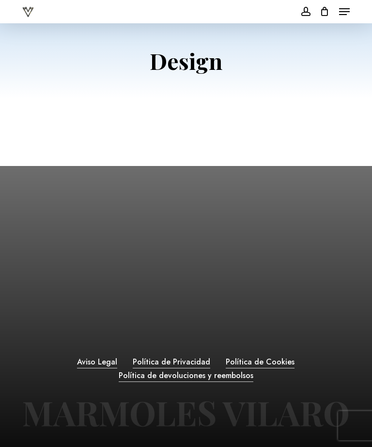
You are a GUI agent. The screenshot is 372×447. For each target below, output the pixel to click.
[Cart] (324, 11)
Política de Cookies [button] (260, 361)
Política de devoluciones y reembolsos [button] (186, 375)
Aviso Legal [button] (97, 361)
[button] (344, 12)
